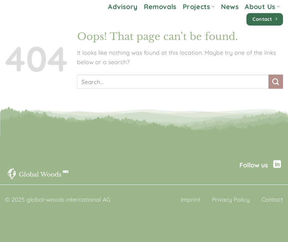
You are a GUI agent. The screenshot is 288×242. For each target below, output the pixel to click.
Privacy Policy (231, 199)
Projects (199, 6)
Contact (272, 199)
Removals (160, 6)
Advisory (122, 6)
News (230, 6)
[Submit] (276, 82)
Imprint (190, 199)
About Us (262, 6)
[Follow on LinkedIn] (277, 164)
